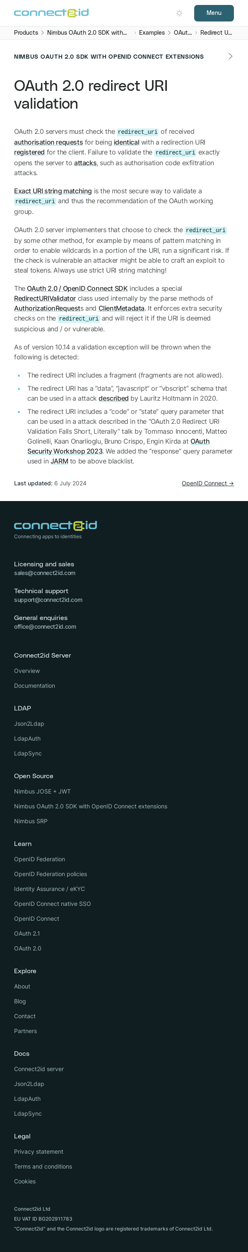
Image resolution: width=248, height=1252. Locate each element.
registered (29, 152)
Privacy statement (38, 1151)
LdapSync (28, 753)
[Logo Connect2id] (51, 13)
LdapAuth (27, 738)
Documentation (34, 685)
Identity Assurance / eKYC (49, 888)
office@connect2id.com (45, 626)
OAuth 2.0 (27, 948)
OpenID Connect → (208, 483)
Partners (25, 1030)
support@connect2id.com (48, 599)
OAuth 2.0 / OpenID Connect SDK (77, 288)
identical (126, 142)
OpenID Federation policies (50, 873)
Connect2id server (39, 1068)
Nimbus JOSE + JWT (42, 791)
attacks (85, 163)
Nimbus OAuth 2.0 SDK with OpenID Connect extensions (90, 806)
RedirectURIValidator (45, 298)
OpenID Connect (36, 918)
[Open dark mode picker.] (179, 13)
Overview (27, 670)
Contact (25, 1015)
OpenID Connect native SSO (52, 903)
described (113, 398)
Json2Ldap (29, 723)
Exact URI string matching (53, 191)
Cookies (25, 1181)
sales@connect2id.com (44, 572)
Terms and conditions (43, 1166)
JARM (59, 461)
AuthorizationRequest (47, 308)
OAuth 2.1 (27, 933)
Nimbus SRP (31, 820)
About (22, 986)
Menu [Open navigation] (214, 13)
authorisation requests (48, 142)
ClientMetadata (121, 308)
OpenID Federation (39, 858)
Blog (20, 1001)
